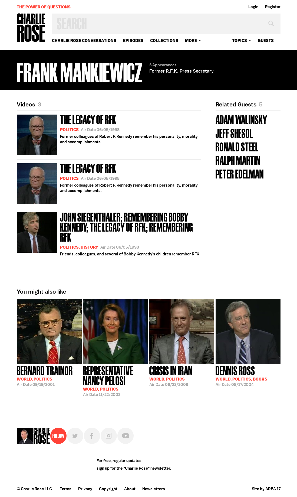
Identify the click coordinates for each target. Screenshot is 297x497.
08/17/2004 (241, 375)
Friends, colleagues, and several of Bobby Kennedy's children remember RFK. (109, 233)
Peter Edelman (240, 173)
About (130, 489)
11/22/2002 (115, 380)
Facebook (92, 436)
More (191, 40)
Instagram (109, 436)
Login (253, 6)
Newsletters (153, 489)
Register (272, 6)
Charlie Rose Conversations (84, 40)
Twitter (75, 436)
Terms (65, 489)
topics (239, 40)
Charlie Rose (31, 28)
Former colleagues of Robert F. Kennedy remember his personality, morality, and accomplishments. (108, 134)
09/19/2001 (45, 375)
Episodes (133, 40)
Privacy (85, 489)
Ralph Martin (238, 160)
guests (266, 40)
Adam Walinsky (241, 119)
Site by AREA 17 (266, 489)
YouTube (125, 436)
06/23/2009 (171, 375)
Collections (164, 40)
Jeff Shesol (234, 133)
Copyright (108, 489)
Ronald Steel (237, 146)
